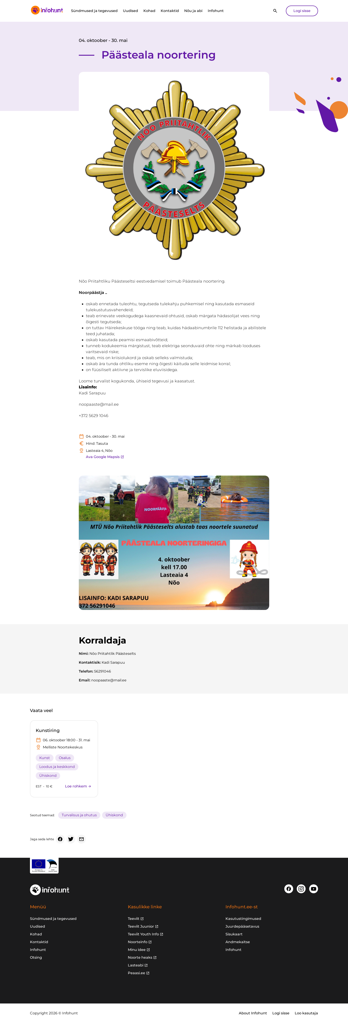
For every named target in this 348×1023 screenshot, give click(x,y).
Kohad (149, 11)
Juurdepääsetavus (242, 926)
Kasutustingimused (243, 919)
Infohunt (216, 11)
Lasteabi (135, 965)
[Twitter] (70, 839)
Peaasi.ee (136, 973)
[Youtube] (313, 888)
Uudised (130, 11)
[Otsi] (275, 10)
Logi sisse (301, 11)
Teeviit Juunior (141, 926)
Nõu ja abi (193, 11)
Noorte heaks (140, 957)
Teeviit (133, 919)
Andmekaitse (237, 942)
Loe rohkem (78, 786)
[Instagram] (301, 888)
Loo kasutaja (306, 1013)
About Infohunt (253, 1013)
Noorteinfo (137, 942)
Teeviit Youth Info (143, 934)
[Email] (81, 839)
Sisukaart (234, 934)
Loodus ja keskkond (57, 767)
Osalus (65, 758)
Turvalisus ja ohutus (79, 815)
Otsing (36, 957)
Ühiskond (48, 775)
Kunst (44, 758)
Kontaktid (170, 11)
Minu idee (137, 950)
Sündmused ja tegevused (94, 11)
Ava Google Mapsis (105, 457)
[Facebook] (60, 839)
